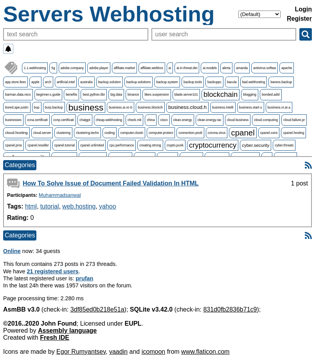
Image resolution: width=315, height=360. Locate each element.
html (31, 206)
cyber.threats (284, 145)
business (85, 107)
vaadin (118, 351)
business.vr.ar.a (279, 107)
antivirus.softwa (264, 68)
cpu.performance (121, 145)
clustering (63, 133)
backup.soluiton (109, 82)
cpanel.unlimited (92, 145)
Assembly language (67, 330)
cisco (163, 120)
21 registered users (53, 271)
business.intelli (222, 107)
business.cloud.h (187, 107)
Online (12, 251)
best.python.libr (94, 94)
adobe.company (72, 68)
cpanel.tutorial (64, 145)
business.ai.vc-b (120, 107)
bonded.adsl (271, 94)
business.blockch (150, 107)
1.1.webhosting (35, 68)
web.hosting (78, 206)
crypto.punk (175, 145)
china (151, 120)
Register (299, 18)
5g (53, 68)
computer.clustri (131, 133)
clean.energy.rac (209, 120)
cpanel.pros (13, 145)
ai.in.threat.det (186, 68)
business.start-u (250, 107)
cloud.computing (266, 120)
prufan (85, 278)
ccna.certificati (37, 120)
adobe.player (98, 68)
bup (37, 107)
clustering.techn (87, 133)
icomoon (153, 351)
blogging (249, 94)
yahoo (107, 206)
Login (303, 9)
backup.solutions (138, 82)
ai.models (210, 68)
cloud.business (237, 120)
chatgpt (84, 120)
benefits (71, 94)
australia (86, 82)
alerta (226, 68)
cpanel (242, 132)
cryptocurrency (212, 145)
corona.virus (217, 133)
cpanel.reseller (38, 145)
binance (133, 94)
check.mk (134, 120)
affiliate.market (124, 68)
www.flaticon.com (205, 351)
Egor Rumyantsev (81, 351)
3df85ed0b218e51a (97, 309)
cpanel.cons (269, 133)
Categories (20, 165)
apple (35, 82)
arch (48, 82)
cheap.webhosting (109, 120)
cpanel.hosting (293, 133)
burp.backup (54, 107)
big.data (116, 94)
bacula (232, 82)
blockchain (220, 94)
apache (286, 68)
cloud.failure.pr (294, 120)
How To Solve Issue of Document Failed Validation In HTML (111, 183)
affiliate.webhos (151, 68)
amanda (242, 68)
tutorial (49, 206)
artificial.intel (66, 82)
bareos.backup (281, 82)
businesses (13, 120)
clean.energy (182, 120)
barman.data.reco (18, 94)
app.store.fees (15, 82)
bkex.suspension (156, 94)
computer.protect (161, 133)
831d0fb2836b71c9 (230, 309)
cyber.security (255, 145)
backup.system (167, 82)
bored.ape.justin (17, 107)
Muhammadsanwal (60, 195)
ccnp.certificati (63, 120)
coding (109, 133)
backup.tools (193, 82)
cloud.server (42, 133)
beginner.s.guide (48, 94)
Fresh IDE (54, 337)
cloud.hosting (16, 132)
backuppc (214, 82)
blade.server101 (186, 94)
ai (170, 68)
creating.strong (150, 145)
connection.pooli (190, 133)
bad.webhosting (253, 82)
